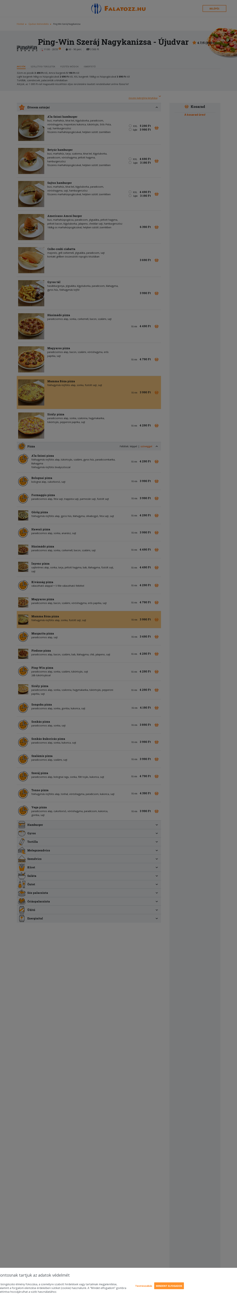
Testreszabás (143, 1285)
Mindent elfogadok (169, 1285)
